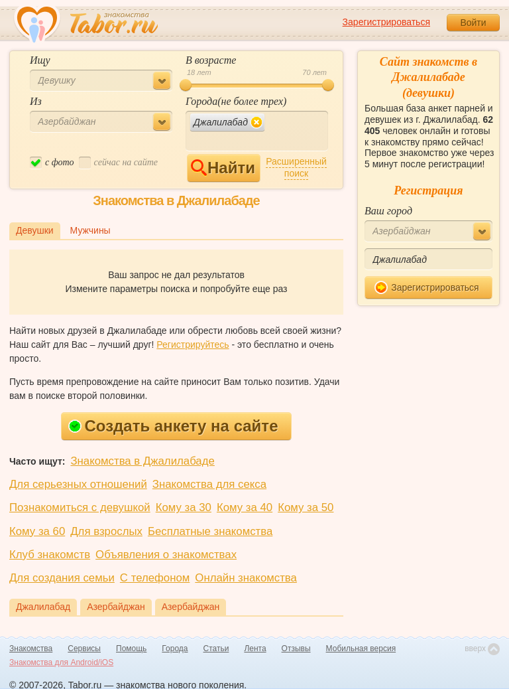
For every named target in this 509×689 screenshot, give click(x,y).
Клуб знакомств (49, 554)
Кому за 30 (183, 507)
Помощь (131, 648)
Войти (473, 22)
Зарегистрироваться (386, 22)
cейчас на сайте (118, 163)
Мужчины (90, 230)
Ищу (40, 60)
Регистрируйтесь (192, 344)
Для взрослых (106, 531)
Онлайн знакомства (246, 578)
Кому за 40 (244, 507)
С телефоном (155, 578)
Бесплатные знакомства (210, 531)
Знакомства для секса (209, 484)
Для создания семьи (62, 578)
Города (175, 648)
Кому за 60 (37, 531)
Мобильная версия (361, 648)
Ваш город (388, 210)
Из (36, 101)
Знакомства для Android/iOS (61, 662)
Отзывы (296, 648)
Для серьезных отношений (78, 484)
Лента (255, 648)
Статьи (216, 648)
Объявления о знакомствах (166, 554)
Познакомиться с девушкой (79, 507)
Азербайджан (116, 606)
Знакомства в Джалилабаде (142, 461)
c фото (52, 163)
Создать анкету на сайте (173, 426)
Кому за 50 (305, 507)
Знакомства (30, 648)
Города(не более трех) (236, 101)
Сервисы (84, 648)
